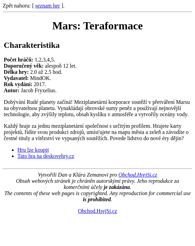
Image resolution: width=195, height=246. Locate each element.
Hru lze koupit (33, 150)
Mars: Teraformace (97, 25)
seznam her (47, 6)
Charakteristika (32, 45)
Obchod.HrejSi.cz (137, 175)
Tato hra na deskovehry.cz (45, 156)
